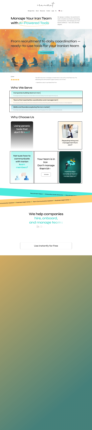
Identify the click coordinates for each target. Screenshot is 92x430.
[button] (55, 11)
